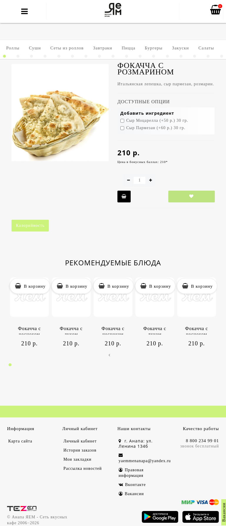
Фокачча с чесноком (29, 330)
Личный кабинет (80, 441)
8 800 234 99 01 (202, 440)
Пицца (128, 48)
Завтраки (102, 48)
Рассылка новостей (83, 468)
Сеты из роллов (67, 48)
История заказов (80, 450)
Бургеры (153, 48)
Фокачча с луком (71, 330)
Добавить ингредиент (147, 113)
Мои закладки (78, 459)
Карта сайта (20, 441)
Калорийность (30, 225)
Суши (35, 48)
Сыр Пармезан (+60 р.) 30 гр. (152, 128)
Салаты (206, 48)
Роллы (12, 48)
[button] (4, 56)
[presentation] (109, 355)
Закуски (180, 48)
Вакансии (131, 494)
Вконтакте (132, 484)
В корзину (30, 286)
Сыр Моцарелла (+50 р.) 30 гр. (154, 120)
